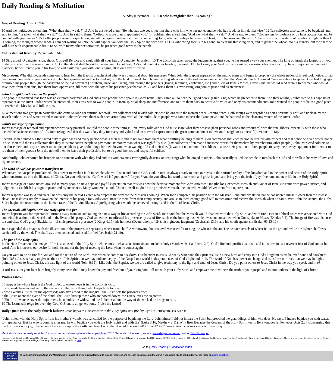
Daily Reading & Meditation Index (171, 347)
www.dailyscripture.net (166, 333)
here (79, 340)
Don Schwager (199, 333)
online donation (220, 355)
